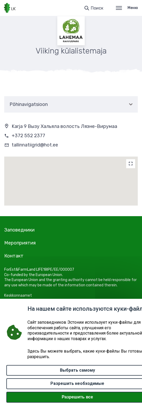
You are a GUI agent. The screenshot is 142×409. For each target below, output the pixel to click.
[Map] (130, 163)
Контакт (13, 256)
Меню (127, 8)
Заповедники (19, 230)
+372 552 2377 (28, 136)
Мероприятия (20, 243)
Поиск (97, 8)
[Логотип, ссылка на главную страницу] (10, 8)
